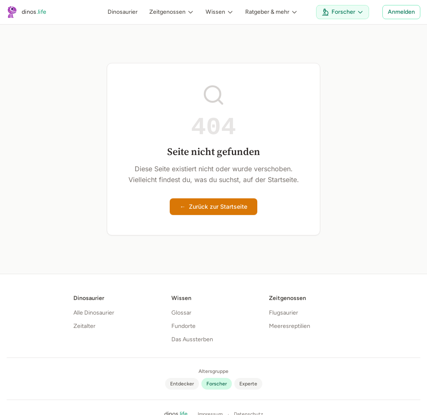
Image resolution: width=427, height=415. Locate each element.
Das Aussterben (192, 339)
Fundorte (183, 326)
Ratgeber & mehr (271, 11)
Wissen (220, 11)
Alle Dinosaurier (93, 312)
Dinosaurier (123, 11)
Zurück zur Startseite (213, 206)
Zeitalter (84, 326)
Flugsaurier (283, 312)
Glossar (181, 312)
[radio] (182, 384)
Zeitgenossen (171, 11)
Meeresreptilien (289, 326)
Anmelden (401, 11)
